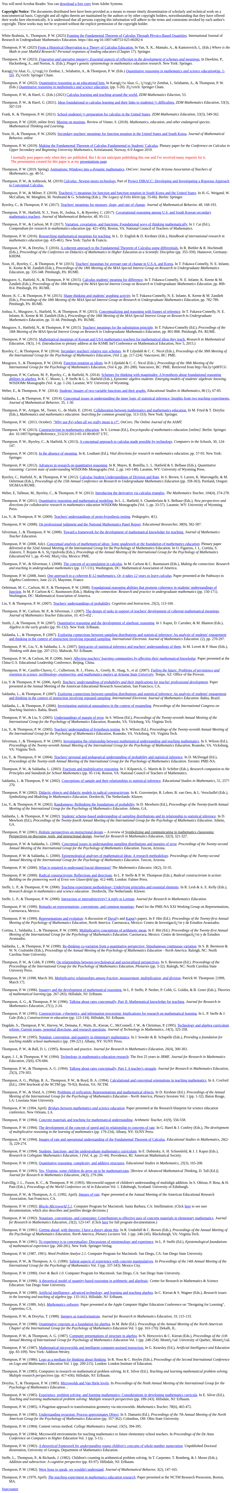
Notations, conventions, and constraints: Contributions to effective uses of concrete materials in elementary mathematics (126, 1218)
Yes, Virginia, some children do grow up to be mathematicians (84, 1171)
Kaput (130, 918)
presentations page (93, 161)
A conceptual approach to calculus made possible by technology (126, 441)
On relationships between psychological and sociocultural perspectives (108, 962)
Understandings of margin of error (79, 717)
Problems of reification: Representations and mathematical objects (105, 1092)
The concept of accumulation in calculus (92, 564)
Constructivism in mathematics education (69, 430)
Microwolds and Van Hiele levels (85, 1383)
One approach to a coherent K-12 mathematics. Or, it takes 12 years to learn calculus (109, 576)
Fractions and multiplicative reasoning (90, 769)
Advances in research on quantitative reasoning (73, 465)
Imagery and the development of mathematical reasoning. (80, 990)
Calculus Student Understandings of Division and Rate (119, 477)
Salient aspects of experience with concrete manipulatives (111, 1261)
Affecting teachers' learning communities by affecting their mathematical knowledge (134, 658)
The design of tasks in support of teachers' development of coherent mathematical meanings (152, 611)
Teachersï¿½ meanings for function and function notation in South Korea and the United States (127, 193)
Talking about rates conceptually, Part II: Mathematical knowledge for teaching (126, 1002)
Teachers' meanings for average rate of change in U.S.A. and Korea (124, 264)
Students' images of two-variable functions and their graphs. (102, 391)
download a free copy (75, 4)
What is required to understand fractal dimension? (75, 867)
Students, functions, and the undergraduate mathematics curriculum (88, 1151)
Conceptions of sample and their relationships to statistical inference (111, 781)
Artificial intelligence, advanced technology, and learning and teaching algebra (96, 1293)
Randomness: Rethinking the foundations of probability (94, 804)
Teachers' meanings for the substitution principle (117, 327)
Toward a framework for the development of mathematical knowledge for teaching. (123, 532)
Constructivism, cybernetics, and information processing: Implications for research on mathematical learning (118, 1013)
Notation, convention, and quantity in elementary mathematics (84, 1037)
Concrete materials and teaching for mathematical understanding (86, 1120)
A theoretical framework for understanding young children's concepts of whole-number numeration (111, 1446)
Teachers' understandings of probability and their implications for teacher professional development (135, 682)
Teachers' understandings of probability (81, 603)
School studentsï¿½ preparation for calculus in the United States (103, 114)
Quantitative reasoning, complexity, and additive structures (81, 1163)
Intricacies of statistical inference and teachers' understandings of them (129, 647)
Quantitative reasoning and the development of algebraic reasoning (105, 623)
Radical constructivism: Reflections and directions (75, 875)
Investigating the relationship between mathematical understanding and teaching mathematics (131, 741)
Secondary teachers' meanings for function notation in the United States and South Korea (121, 134)
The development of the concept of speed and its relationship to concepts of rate (97, 1128)
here (188, 1206)
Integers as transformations (80, 1316)
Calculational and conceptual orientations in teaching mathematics (158, 1080)
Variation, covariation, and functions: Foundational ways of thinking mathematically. (126, 224)
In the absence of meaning (58, 453)
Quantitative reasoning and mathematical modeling (76, 501)
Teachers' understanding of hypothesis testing (87, 729)
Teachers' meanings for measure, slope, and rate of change (103, 205)
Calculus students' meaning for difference (113, 280)
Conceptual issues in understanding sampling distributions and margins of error (119, 844)
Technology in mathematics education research (94, 1057)
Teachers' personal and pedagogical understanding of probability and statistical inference (118, 757)
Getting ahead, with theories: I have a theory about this (78, 1230)
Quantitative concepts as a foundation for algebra (74, 1324)
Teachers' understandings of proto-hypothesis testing (92, 517)
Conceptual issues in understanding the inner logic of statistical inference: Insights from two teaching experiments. (146, 398)
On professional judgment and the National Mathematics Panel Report (90, 524)
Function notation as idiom (83, 363)
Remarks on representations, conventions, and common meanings (86, 907)
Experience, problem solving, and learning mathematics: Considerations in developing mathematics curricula (118, 1395)
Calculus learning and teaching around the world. (102, 95)
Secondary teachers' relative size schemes (91, 351)
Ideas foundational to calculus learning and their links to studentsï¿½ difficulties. (116, 102)
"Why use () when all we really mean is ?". (86, 422)
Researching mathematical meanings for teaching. (75, 236)
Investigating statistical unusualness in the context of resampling (104, 706)
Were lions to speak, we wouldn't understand (71, 1469)
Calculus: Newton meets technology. (89, 181)
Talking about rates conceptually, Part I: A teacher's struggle (112, 1068)
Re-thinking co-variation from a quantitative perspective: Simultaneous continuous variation (129, 946)
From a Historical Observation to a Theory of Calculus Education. (86, 47)
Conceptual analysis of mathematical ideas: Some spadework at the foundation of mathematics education (123, 544)
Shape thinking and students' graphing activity (97, 296)
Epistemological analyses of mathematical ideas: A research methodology (115, 856)
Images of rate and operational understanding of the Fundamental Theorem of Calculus (102, 1139)
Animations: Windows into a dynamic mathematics (87, 169)
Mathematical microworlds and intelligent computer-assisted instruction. (91, 1348)
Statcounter (10, 1489)
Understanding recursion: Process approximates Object (79, 1414)
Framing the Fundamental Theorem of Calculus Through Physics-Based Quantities (127, 36)
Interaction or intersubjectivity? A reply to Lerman (98, 899)
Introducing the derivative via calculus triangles (129, 493)
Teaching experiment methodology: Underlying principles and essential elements (120, 887)
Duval (112, 918)
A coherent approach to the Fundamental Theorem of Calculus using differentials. (119, 248)
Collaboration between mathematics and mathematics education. (140, 410)
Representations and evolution (61, 918)
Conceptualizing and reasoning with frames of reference (139, 311)
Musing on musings (71, 122)
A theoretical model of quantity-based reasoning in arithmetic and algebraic (93, 1281)
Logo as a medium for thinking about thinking (72, 1359)
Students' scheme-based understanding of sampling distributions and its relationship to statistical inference (139, 816)
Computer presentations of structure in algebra (103, 1336)
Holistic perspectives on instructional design (70, 832)
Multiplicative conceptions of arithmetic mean (112, 930)
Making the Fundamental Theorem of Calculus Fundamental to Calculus (98, 146)
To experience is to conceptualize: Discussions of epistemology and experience (96, 1242)
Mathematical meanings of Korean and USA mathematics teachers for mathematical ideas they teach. (112, 339)
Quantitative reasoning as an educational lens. (72, 83)
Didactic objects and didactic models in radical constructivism (84, 792)
